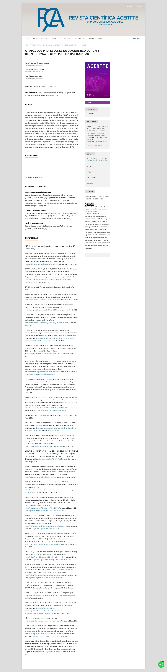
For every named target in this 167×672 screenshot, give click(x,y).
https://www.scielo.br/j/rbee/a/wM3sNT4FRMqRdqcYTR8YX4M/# (46, 408)
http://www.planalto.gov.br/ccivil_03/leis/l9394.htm (42, 310)
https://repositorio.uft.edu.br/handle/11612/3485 (40, 446)
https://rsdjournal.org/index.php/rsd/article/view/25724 (43, 353)
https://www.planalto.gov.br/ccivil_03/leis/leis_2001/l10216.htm (46, 323)
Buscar (136, 38)
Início (27, 45)
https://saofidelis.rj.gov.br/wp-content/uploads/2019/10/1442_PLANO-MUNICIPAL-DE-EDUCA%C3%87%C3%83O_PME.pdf (44, 610)
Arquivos (44, 38)
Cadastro (130, 6)
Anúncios (67, 38)
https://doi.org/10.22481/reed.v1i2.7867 (46, 529)
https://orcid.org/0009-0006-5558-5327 (34, 78)
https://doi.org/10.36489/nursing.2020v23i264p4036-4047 (44, 557)
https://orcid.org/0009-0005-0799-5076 (34, 65)
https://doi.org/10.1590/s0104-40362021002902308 (46, 578)
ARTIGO (90, 183)
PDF (89, 103)
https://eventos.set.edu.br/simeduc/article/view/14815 (52, 459)
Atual (35, 38)
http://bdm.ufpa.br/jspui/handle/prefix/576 (48, 652)
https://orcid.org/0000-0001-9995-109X (34, 71)
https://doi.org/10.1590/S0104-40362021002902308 (42, 575)
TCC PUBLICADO (80, 38)
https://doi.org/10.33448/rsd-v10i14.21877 (42, 374)
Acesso (139, 6)
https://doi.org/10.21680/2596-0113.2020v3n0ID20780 (46, 511)
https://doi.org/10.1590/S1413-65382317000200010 (43, 634)
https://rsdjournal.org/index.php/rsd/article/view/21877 (42, 372)
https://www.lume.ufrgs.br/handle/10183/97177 (40, 477)
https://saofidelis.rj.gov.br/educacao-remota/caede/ (42, 621)
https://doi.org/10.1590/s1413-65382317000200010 (50, 636)
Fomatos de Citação (95, 145)
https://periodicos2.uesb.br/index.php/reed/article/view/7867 (44, 526)
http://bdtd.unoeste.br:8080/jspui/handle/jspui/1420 (42, 264)
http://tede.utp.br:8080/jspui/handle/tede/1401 (50, 390)
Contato (101, 38)
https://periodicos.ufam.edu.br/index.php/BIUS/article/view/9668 (47, 544)
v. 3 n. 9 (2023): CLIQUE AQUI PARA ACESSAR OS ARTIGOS (59, 45)
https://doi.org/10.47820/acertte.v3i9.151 (42, 86)
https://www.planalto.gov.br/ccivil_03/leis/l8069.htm (42, 300)
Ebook (91, 38)
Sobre (27, 38)
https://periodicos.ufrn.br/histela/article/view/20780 (41, 508)
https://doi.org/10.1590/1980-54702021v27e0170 (53, 410)
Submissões (56, 38)
